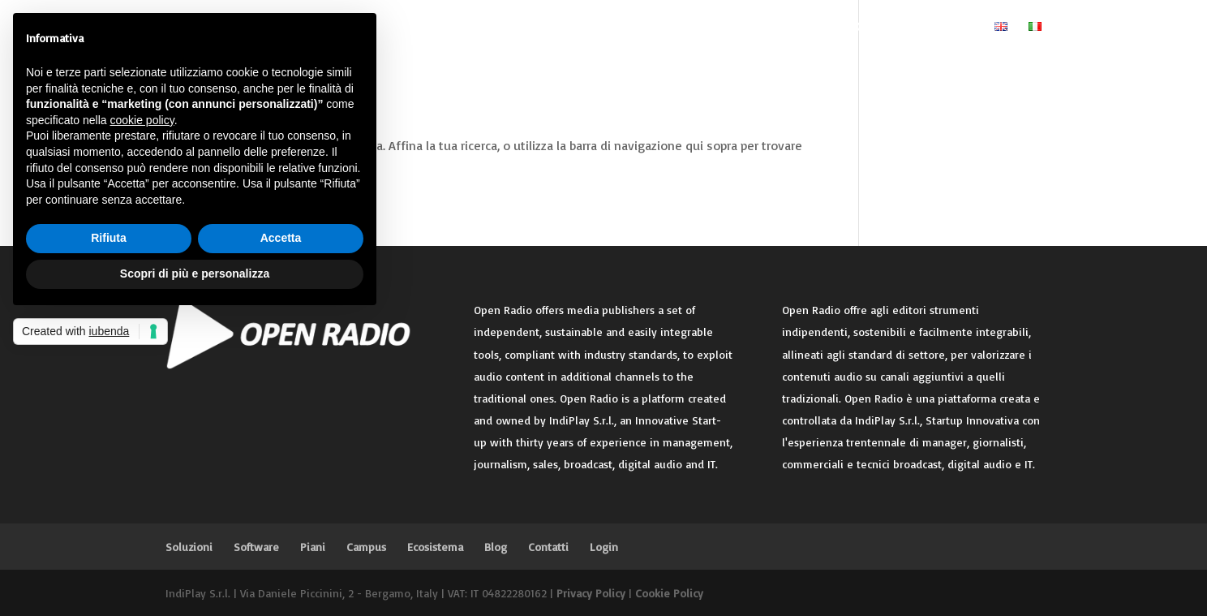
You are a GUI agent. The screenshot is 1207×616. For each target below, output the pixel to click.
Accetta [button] (281, 237)
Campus (669, 27)
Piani (603, 27)
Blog (807, 27)
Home (398, 27)
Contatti (873, 27)
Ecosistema (734, 27)
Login (604, 547)
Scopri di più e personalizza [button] (194, 273)
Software (534, 27)
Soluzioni (454, 27)
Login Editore (943, 27)
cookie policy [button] (142, 120)
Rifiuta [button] (109, 237)
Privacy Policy (590, 593)
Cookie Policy (669, 593)
